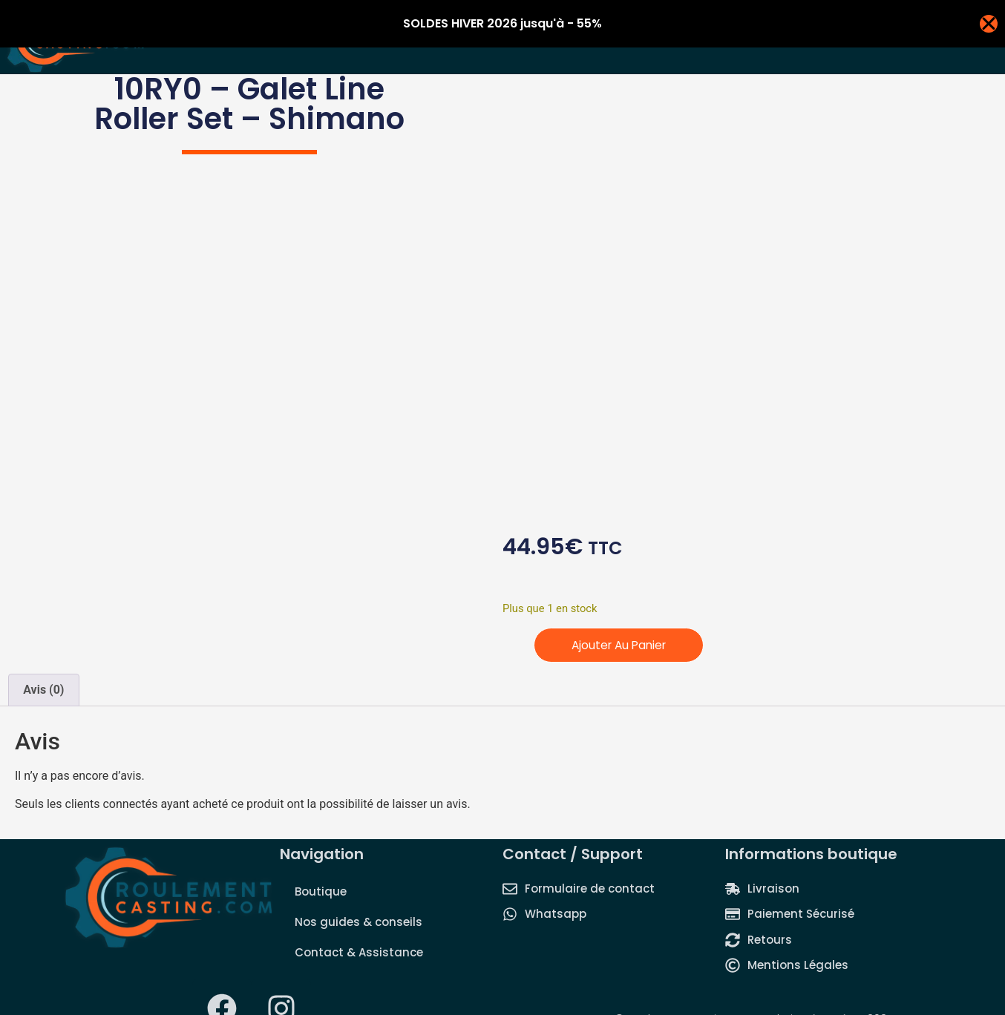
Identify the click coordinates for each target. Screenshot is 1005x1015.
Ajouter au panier (622, 645)
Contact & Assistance (359, 952)
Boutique (321, 891)
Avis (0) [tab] (43, 690)
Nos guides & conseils (358, 922)
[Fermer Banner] (989, 24)
